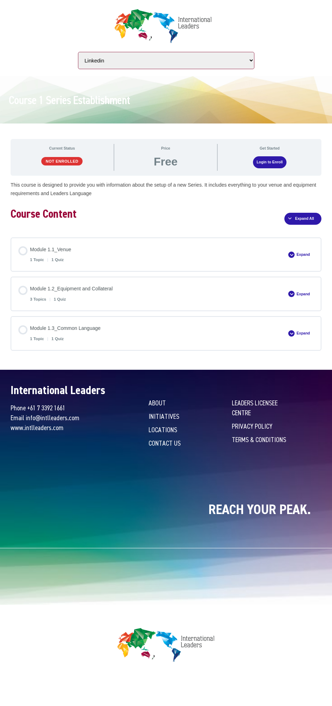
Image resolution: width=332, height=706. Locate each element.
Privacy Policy (252, 426)
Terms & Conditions (259, 439)
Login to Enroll (269, 162)
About (157, 402)
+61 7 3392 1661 (46, 407)
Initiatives (164, 416)
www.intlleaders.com (37, 427)
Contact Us (165, 443)
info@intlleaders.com (52, 417)
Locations (163, 429)
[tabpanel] (166, 189)
